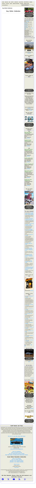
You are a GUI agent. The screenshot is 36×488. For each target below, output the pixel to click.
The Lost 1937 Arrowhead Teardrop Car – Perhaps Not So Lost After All (29, 228)
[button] (25, 25)
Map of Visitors (16, 476)
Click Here (27, 30)
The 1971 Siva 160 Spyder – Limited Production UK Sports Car (29, 234)
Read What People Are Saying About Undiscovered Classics (16, 464)
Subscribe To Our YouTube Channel (16, 470)
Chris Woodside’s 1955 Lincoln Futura (28, 253)
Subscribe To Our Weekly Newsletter (16, 471)
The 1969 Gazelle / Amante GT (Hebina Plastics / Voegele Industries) (29, 223)
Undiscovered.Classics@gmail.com (16, 458)
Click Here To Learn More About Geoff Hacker (16, 445)
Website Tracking (16, 473)
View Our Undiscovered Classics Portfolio (16, 463)
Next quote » (32, 387)
